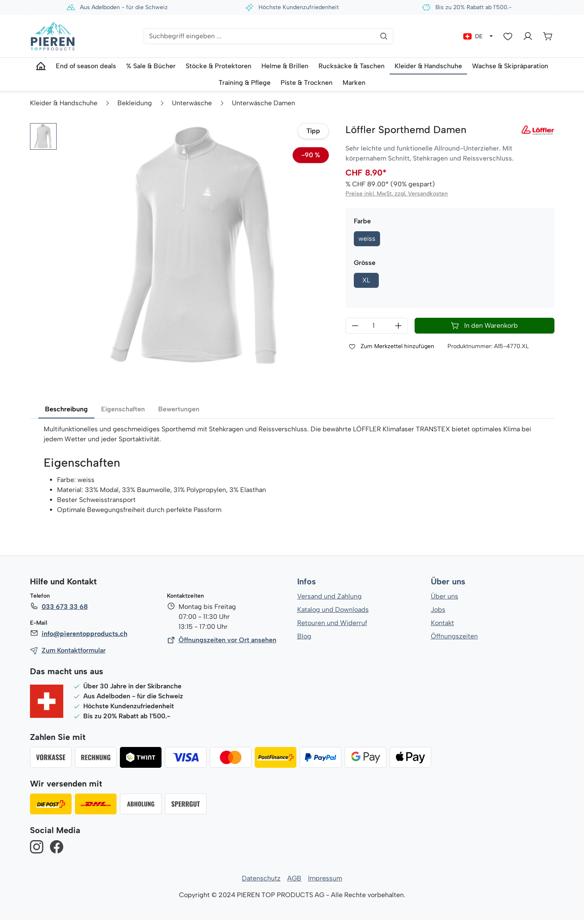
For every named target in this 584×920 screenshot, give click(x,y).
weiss (366, 238)
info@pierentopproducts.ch (84, 634)
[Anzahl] (377, 326)
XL (366, 280)
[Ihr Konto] (527, 36)
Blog (304, 636)
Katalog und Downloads (333, 609)
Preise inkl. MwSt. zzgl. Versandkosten (396, 193)
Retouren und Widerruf (332, 623)
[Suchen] (383, 36)
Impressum (325, 878)
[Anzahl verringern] (354, 326)
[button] (43, 136)
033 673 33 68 (64, 607)
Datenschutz (261, 878)
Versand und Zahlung (329, 596)
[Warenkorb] (547, 36)
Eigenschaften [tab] (122, 409)
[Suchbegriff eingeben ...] (268, 36)
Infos (306, 582)
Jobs (438, 609)
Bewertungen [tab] (177, 409)
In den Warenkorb (484, 326)
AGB (294, 878)
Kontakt (442, 623)
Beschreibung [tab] (66, 409)
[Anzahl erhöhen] (398, 326)
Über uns (448, 582)
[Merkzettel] (507, 36)
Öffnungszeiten (454, 636)
